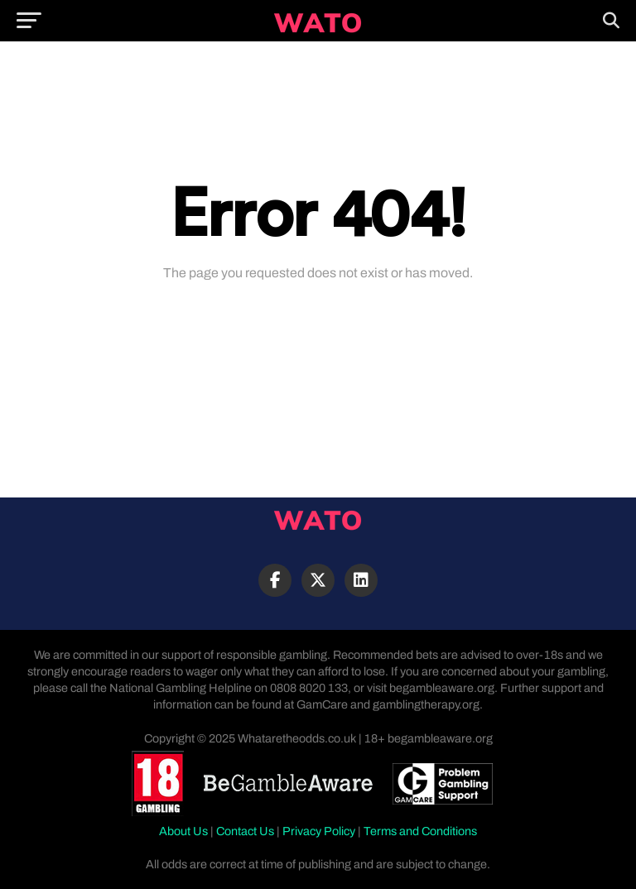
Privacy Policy (318, 831)
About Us (183, 831)
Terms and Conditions (420, 831)
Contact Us (245, 831)
